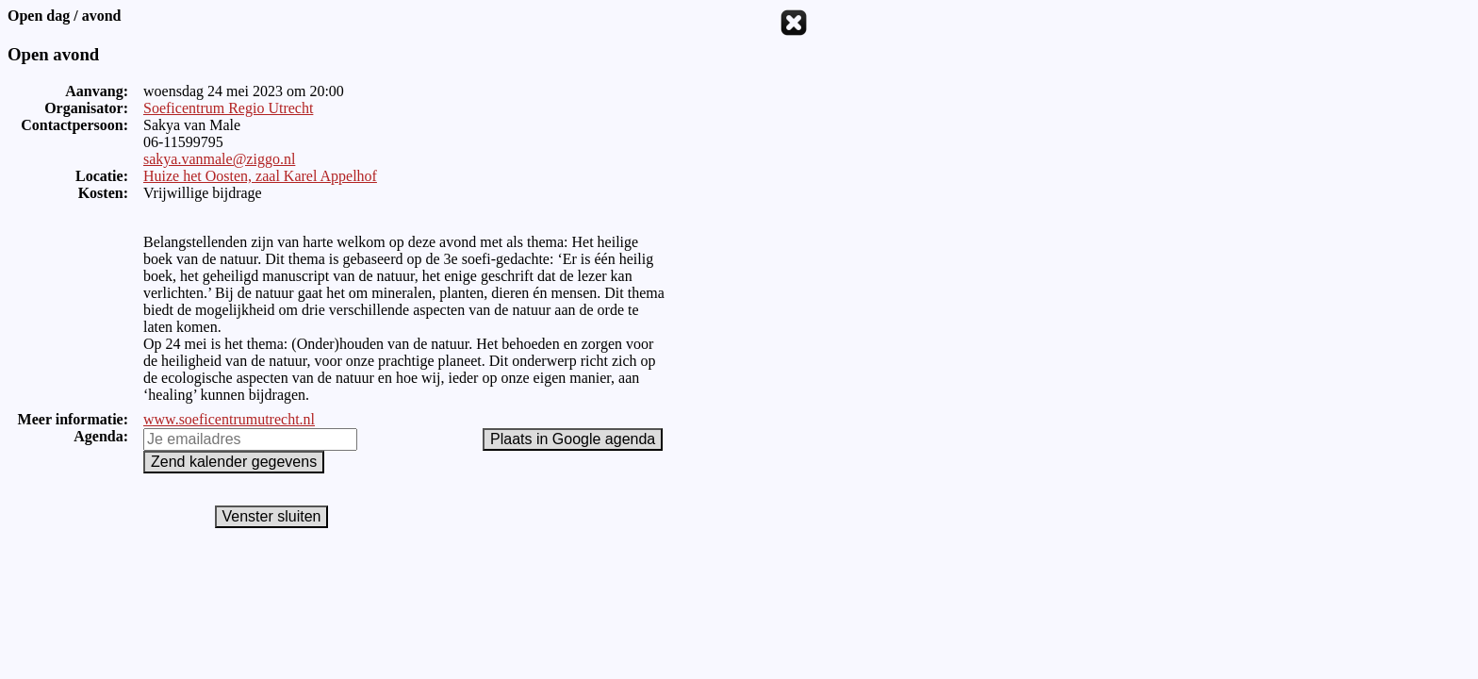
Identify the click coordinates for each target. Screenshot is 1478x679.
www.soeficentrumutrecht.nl (229, 419)
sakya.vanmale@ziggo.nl (219, 159)
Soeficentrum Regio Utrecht (228, 108)
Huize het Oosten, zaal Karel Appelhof (260, 176)
